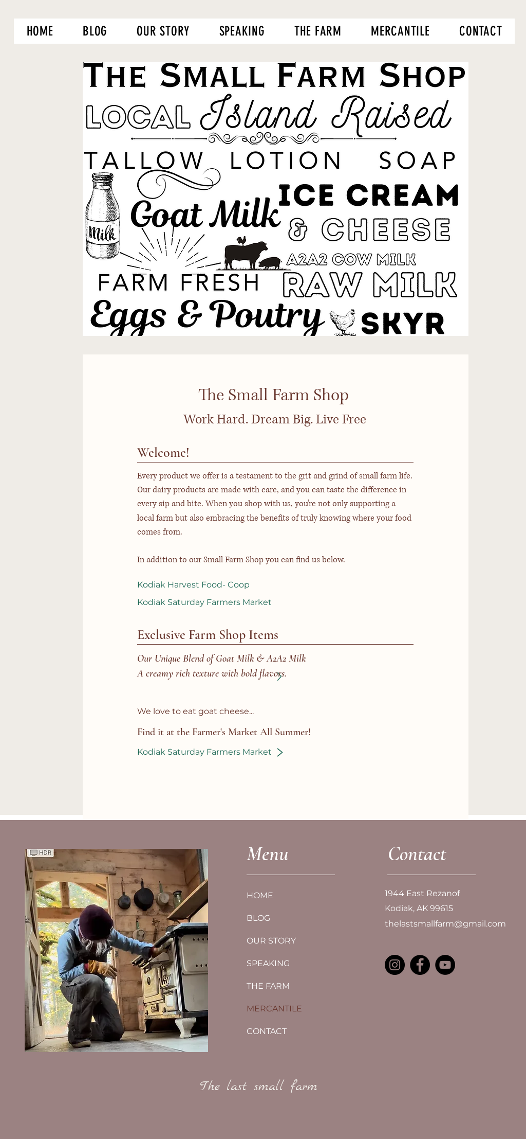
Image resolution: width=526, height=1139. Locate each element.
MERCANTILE (274, 1008)
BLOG (258, 918)
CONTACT (267, 1031)
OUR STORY (271, 941)
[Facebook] (420, 965)
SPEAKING (268, 963)
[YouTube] (445, 965)
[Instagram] (395, 965)
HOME (260, 895)
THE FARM (268, 986)
